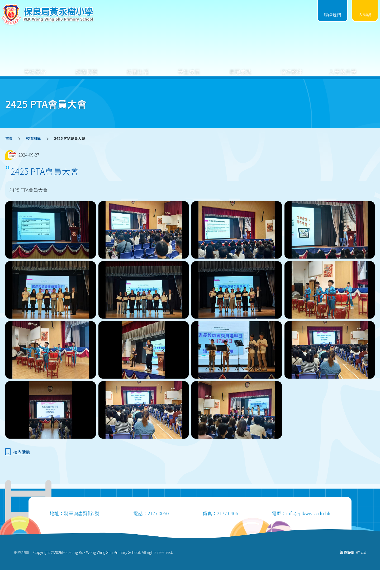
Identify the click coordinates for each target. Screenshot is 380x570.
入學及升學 (343, 67)
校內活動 (21, 452)
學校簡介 (35, 67)
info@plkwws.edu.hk (308, 513)
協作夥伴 (291, 67)
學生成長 (189, 67)
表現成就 (240, 67)
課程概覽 (86, 67)
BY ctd (353, 552)
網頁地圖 (21, 552)
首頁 (9, 138)
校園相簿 (33, 138)
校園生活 (138, 67)
